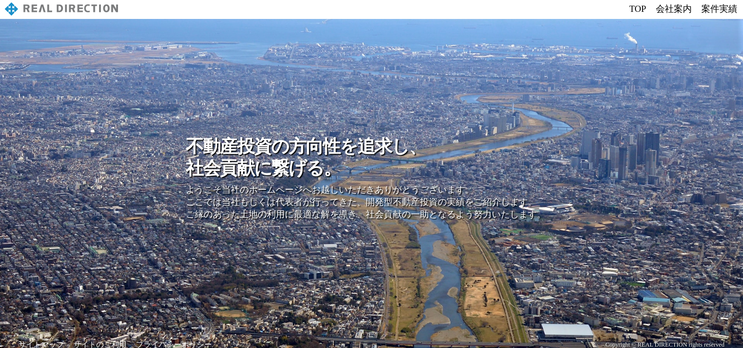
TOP (637, 9)
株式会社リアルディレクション (64, 10)
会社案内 (674, 9)
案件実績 (719, 9)
